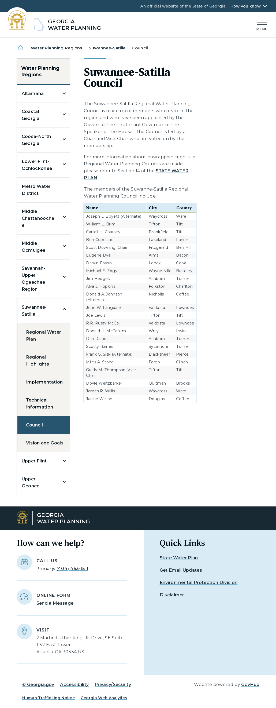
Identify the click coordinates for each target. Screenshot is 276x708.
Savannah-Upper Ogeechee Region (33, 279)
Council (34, 425)
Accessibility (74, 684)
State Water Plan (179, 557)
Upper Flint (34, 461)
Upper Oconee (31, 482)
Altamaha (33, 93)
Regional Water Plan (43, 336)
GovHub (250, 684)
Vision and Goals (45, 443)
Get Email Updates (181, 570)
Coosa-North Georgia (36, 140)
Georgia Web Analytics (104, 697)
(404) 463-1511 (72, 568)
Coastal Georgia (30, 115)
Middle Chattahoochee (38, 218)
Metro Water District (36, 190)
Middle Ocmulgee (34, 247)
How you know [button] (245, 6)
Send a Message (54, 603)
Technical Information (39, 403)
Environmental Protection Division (199, 582)
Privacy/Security (113, 684)
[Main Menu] (262, 25)
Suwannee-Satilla (107, 47)
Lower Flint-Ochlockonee (37, 165)
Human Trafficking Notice (48, 697)
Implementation (44, 382)
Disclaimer (172, 594)
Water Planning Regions (56, 47)
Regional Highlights (37, 361)
